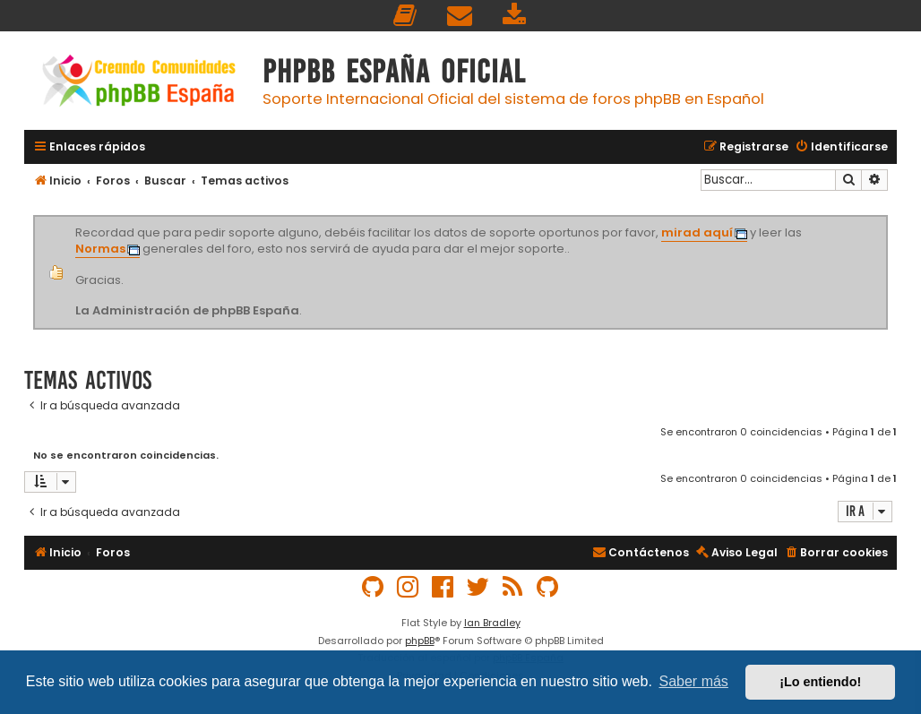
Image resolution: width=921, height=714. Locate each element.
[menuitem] (406, 15)
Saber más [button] (693, 681)
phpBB (420, 640)
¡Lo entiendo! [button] (820, 682)
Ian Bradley (492, 622)
